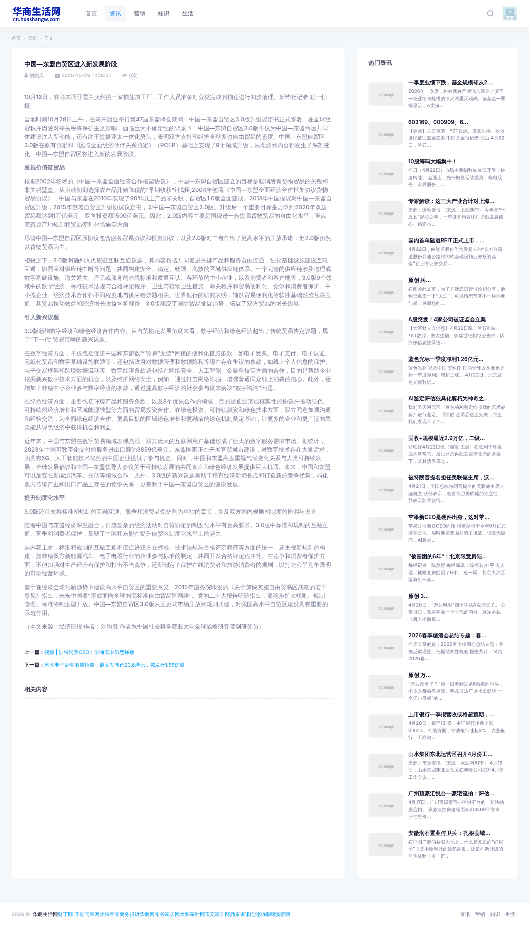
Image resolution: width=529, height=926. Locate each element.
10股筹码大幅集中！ (432, 161)
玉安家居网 (217, 914)
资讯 (32, 38)
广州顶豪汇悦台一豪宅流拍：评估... (451, 793)
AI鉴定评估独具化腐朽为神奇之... (448, 398)
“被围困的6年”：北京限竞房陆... (447, 556)
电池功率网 (262, 914)
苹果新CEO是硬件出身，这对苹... (449, 517)
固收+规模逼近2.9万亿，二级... (446, 438)
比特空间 (110, 914)
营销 (480, 914)
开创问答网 (87, 914)
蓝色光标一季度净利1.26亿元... (445, 359)
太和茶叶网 (192, 914)
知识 (495, 914)
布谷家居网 (167, 914)
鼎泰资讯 (240, 914)
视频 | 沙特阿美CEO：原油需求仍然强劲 (89, 652)
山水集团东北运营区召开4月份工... (450, 754)
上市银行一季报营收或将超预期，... (451, 714)
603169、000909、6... (438, 122)
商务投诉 (130, 914)
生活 (510, 914)
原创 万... (419, 675)
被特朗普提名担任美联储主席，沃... (451, 477)
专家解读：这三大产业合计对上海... (451, 201)
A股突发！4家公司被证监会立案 (447, 319)
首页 (16, 38)
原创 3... (418, 596)
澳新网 (282, 914)
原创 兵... (419, 280)
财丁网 (65, 914)
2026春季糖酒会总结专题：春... (447, 635)
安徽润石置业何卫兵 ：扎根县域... (449, 833)
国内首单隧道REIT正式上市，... (446, 240)
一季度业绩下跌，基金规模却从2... (450, 82)
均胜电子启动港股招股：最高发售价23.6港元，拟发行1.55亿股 (114, 665)
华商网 (147, 914)
